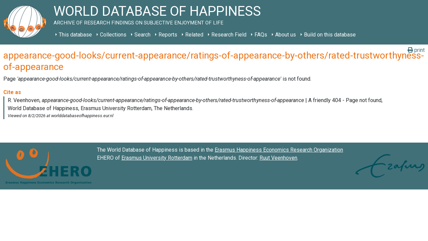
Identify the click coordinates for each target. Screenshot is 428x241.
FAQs (260, 34)
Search (142, 34)
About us (285, 34)
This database (75, 34)
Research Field (228, 34)
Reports (167, 34)
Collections (113, 34)
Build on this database (330, 34)
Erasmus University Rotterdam (156, 158)
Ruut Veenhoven (278, 158)
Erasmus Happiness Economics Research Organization (279, 150)
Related (194, 34)
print (416, 50)
